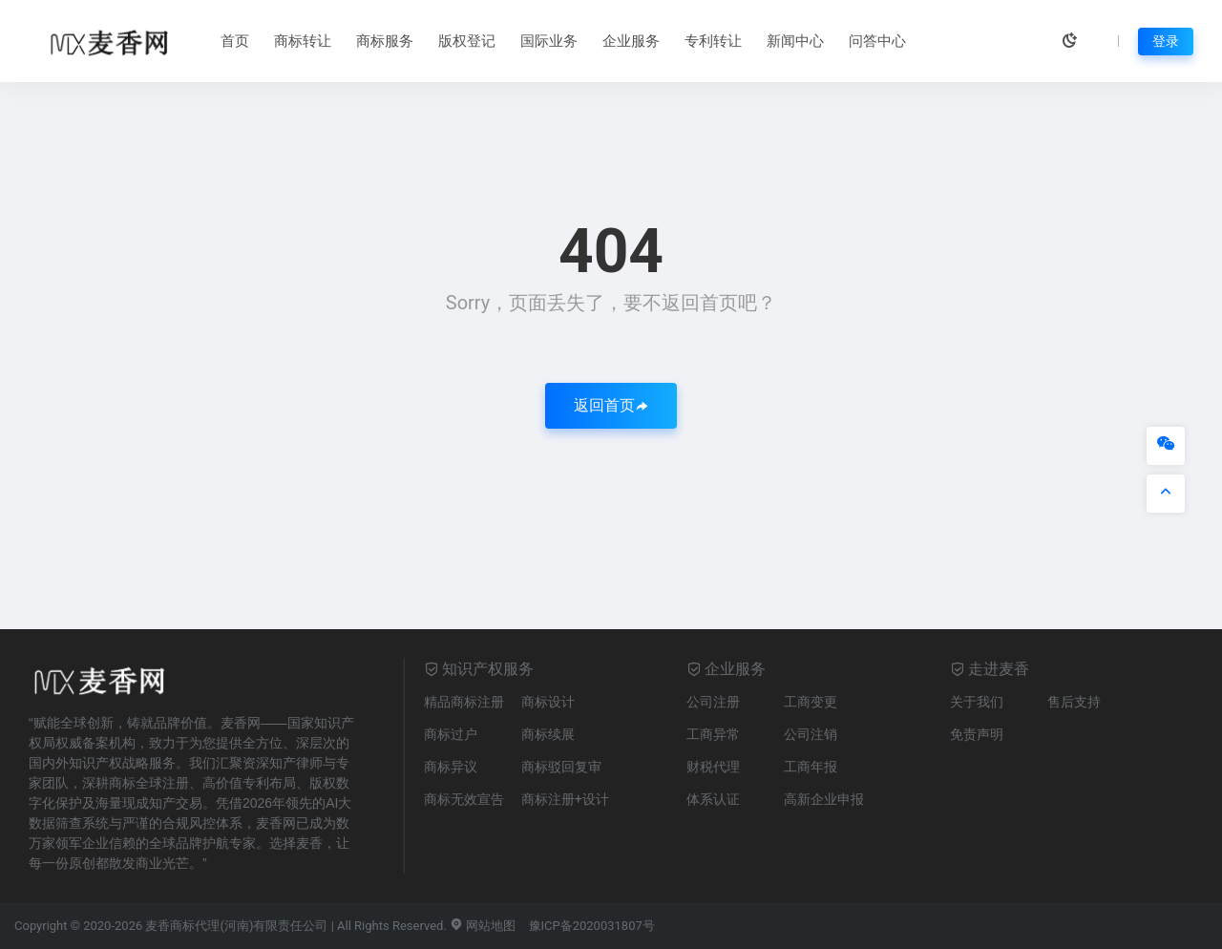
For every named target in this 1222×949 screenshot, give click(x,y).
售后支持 (1074, 701)
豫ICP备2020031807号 (592, 925)
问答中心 (877, 41)
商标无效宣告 (464, 799)
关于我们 (976, 701)
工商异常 (713, 734)
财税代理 (713, 766)
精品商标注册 (464, 701)
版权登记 (466, 41)
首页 (235, 41)
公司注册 (713, 701)
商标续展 (548, 734)
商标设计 (548, 701)
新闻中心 (795, 41)
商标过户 (450, 734)
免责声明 (976, 734)
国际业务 (549, 41)
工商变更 (810, 701)
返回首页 (611, 405)
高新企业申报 (824, 799)
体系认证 (713, 799)
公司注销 (810, 734)
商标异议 (450, 766)
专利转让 (713, 41)
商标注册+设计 (565, 799)
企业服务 (631, 41)
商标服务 (384, 41)
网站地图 (483, 925)
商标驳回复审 (561, 766)
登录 (1165, 41)
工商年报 (810, 766)
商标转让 (302, 41)
